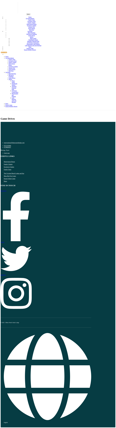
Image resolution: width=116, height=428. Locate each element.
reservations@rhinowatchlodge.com (14, 143)
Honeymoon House (32, 24)
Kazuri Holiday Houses (30, 49)
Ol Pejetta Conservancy (33, 42)
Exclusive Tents (32, 21)
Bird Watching (31, 32)
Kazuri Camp (30, 48)
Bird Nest (31, 30)
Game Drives (31, 35)
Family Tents (31, 20)
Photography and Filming (33, 44)
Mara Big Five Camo (10, 176)
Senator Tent (31, 27)
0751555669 (7, 145)
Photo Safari (33, 38)
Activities (29, 31)
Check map (7, 153)
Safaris (31, 37)
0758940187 (7, 147)
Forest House (31, 28)
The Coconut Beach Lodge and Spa (14, 173)
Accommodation (30, 18)
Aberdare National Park (33, 41)
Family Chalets (31, 22)
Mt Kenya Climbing (31, 34)
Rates (30, 47)
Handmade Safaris (33, 40)
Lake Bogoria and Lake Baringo (33, 45)
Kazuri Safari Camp (9, 178)
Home (30, 17)
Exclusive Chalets (31, 25)
